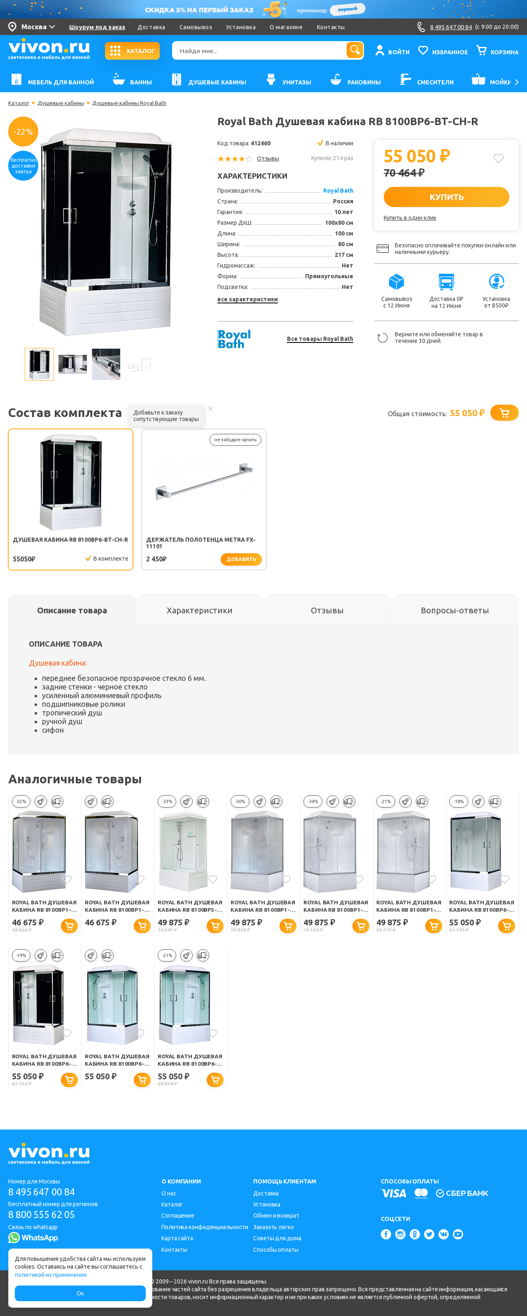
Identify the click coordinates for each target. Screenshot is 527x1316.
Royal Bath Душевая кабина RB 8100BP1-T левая (408, 908)
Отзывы (268, 158)
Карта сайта (177, 1238)
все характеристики (247, 299)
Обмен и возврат (276, 1216)
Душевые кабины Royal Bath (131, 102)
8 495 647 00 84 (44, 1191)
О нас (168, 1193)
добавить (183, 559)
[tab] (72, 612)
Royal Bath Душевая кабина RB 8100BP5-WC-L (190, 908)
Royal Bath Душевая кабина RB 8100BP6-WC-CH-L (481, 908)
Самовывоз (196, 27)
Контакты (331, 27)
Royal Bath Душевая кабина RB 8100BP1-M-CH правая (44, 908)
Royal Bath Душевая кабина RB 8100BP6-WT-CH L (117, 1063)
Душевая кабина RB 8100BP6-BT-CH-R (45, 543)
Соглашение (177, 1216)
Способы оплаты (275, 1249)
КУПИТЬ (446, 197)
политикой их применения (50, 1275)
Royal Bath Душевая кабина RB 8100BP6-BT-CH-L (44, 1063)
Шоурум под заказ (97, 27)
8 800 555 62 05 (44, 1215)
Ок (80, 1293)
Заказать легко (273, 1227)
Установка (241, 27)
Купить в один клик (410, 217)
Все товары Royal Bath (320, 338)
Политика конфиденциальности (204, 1227)
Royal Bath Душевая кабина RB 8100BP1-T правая (335, 908)
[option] (105, 234)
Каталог (19, 102)
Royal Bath (338, 190)
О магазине (286, 27)
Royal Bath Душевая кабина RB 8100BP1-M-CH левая (117, 908)
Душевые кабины (61, 102)
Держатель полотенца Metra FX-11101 (155, 543)
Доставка (151, 27)
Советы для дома (277, 1238)
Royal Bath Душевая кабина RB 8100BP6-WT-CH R (190, 1063)
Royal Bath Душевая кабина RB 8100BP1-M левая (262, 908)
